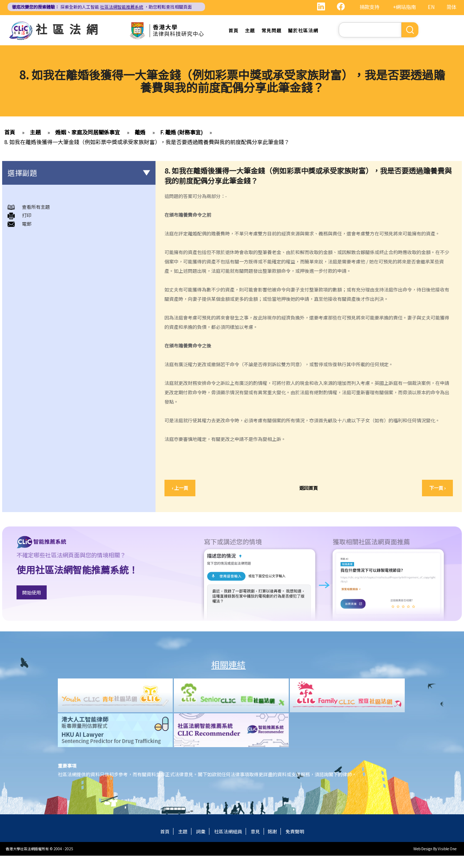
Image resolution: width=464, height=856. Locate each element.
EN (431, 6)
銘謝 (272, 831)
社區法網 (69, 28)
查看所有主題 (36, 206)
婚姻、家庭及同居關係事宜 (87, 132)
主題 (250, 30)
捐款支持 (369, 6)
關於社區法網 (303, 30)
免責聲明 (295, 831)
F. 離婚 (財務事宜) (181, 132)
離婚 (140, 132)
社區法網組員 (228, 831)
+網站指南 (404, 6)
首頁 (233, 30)
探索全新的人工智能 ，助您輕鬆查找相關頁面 (102, 7)
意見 (255, 831)
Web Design (422, 849)
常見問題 (271, 30)
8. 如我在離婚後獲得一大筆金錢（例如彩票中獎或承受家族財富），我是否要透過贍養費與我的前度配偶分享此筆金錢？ (146, 142)
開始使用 (31, 592)
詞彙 (200, 831)
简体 (451, 6)
